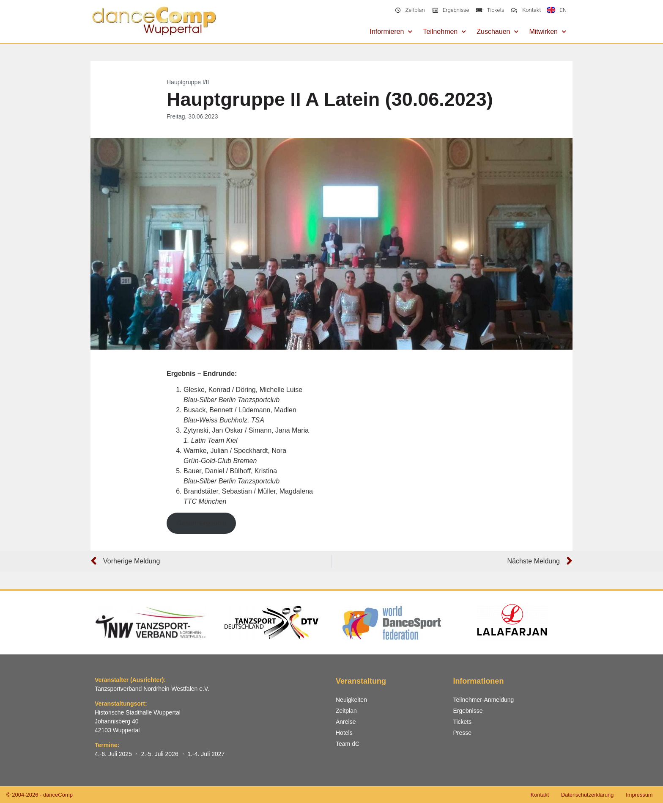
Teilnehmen (444, 31)
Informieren (391, 31)
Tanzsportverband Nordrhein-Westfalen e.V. (152, 688)
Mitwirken (547, 31)
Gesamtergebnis (201, 523)
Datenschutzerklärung (585, 795)
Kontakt (537, 795)
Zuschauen (497, 31)
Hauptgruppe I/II (188, 82)
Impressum (638, 795)
